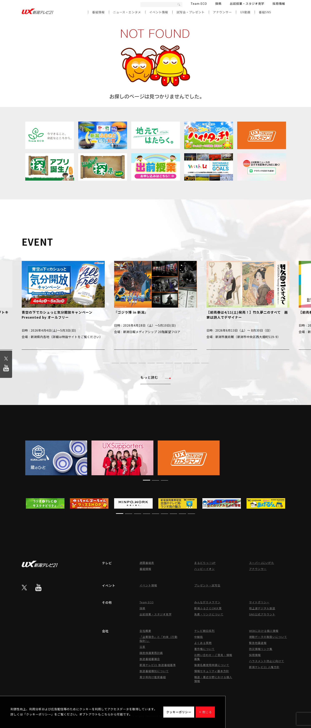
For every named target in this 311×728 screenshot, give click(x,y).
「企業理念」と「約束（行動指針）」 (159, 639)
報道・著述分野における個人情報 (213, 679)
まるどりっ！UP (205, 563)
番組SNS (265, 12)
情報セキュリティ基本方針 (211, 671)
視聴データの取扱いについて (268, 637)
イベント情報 (158, 12)
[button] (119, 513)
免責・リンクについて (208, 614)
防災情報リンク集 (260, 649)
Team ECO (199, 3)
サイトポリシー (259, 602)
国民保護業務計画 (151, 653)
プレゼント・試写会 (207, 585)
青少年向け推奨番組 (153, 677)
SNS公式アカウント (262, 614)
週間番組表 (147, 563)
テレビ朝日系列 (204, 631)
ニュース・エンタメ (127, 12)
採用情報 (279, 3)
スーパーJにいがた (261, 563)
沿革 (142, 647)
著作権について (204, 649)
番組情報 (98, 12)
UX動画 (245, 12)
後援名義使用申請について (211, 665)
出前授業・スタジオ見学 (247, 3)
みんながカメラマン (207, 602)
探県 (218, 3)
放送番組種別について (154, 671)
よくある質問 (203, 643)
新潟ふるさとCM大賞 (208, 608)
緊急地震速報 (258, 643)
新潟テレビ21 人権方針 (264, 667)
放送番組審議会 (150, 659)
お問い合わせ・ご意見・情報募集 (213, 657)
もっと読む (155, 377)
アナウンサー (222, 12)
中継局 (198, 637)
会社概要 (145, 631)
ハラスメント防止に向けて (266, 661)
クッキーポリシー (178, 712)
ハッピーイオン (204, 569)
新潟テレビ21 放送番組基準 (158, 665)
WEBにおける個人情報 (263, 631)
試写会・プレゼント (190, 12)
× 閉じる (205, 712)
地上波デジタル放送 (262, 608)
